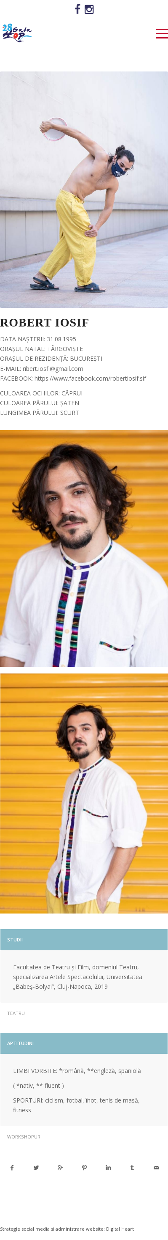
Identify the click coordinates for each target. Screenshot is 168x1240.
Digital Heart (120, 1229)
